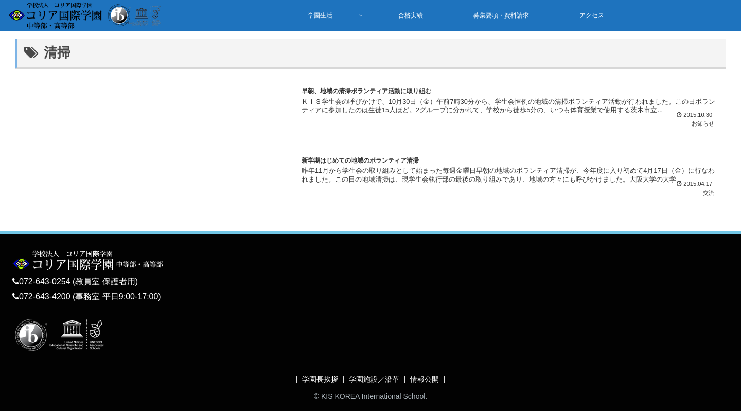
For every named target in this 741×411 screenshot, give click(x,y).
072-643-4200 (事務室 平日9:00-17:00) (90, 296)
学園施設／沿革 (374, 379)
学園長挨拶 (320, 379)
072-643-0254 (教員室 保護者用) (78, 281)
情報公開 (424, 379)
